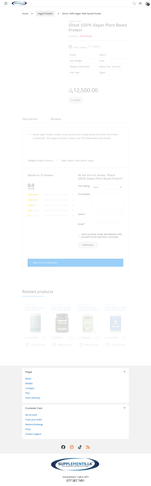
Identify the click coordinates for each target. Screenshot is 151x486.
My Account (31, 414)
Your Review (84, 194)
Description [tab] (29, 119)
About (28, 378)
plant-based (80, 160)
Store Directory (32, 397)
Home (25, 13)
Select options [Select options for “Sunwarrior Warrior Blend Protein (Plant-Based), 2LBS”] (124, 338)
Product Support (33, 433)
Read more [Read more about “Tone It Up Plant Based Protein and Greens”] (44, 338)
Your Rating (83, 186)
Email (81, 224)
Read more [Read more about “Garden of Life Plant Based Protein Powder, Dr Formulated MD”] (97, 338)
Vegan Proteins (45, 13)
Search (134, 3)
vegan (91, 160)
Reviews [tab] (56, 119)
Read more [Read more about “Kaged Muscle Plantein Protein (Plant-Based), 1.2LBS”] (70, 338)
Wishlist (29, 383)
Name (82, 214)
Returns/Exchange (34, 424)
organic (70, 160)
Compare (96, 46)
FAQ (27, 393)
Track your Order (33, 419)
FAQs (27, 429)
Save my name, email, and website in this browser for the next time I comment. (101, 235)
